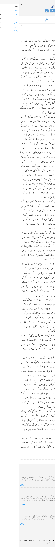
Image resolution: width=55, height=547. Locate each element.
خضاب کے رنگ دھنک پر (47, 490)
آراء (33, 10)
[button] (2, 26)
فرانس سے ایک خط (49, 509)
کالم (42, 10)
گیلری (28, 10)
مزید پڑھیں (3, 484)
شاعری (37, 10)
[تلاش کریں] (2, 4)
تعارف (46, 10)
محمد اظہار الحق (37, 6)
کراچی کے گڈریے (49, 470)
